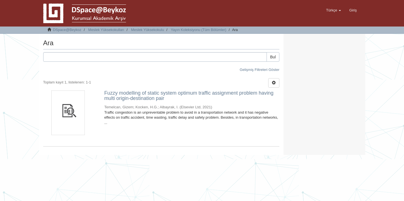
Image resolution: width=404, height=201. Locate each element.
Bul (273, 57)
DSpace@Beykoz (67, 30)
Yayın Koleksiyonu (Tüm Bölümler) (198, 30)
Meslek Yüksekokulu (147, 30)
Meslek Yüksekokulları (106, 30)
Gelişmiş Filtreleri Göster (259, 70)
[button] (333, 10)
